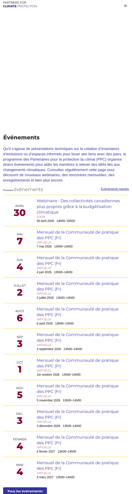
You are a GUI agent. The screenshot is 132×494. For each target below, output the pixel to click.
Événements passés (115, 61)
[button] (125, 5)
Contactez (94, 413)
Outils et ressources (59, 413)
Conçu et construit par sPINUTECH (27, 488)
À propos (9, 407)
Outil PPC (66, 436)
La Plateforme (66, 426)
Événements (11, 413)
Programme (53, 407)
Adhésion (93, 407)
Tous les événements (25, 370)
